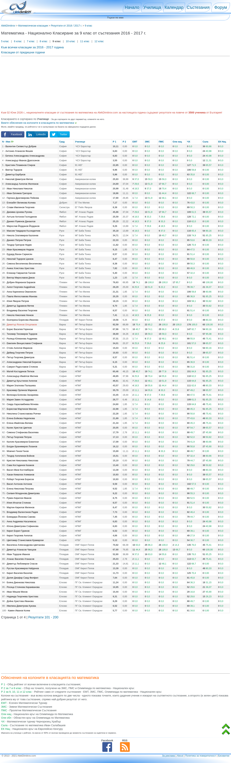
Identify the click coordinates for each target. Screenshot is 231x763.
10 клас (70, 41)
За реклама (168, 755)
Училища (152, 7)
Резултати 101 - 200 (43, 617)
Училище (80, 141)
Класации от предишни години (23, 52)
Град (61, 141)
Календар (174, 7)
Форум (220, 7)
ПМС (161, 141)
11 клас (84, 41)
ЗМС (147, 141)
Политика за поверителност (200, 755)
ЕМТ (134, 141)
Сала (205, 141)
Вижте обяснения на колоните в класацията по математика (39, 122)
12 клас (99, 41)
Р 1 (114, 141)
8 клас (43, 41)
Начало (132, 7)
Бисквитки (223, 755)
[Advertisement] (109, 83)
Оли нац (177, 141)
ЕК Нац (222, 141)
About (180, 755)
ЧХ (188, 141)
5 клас (5, 41)
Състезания (198, 7)
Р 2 (124, 141)
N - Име (8, 141)
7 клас (30, 41)
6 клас (17, 41)
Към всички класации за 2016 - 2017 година (32, 47)
